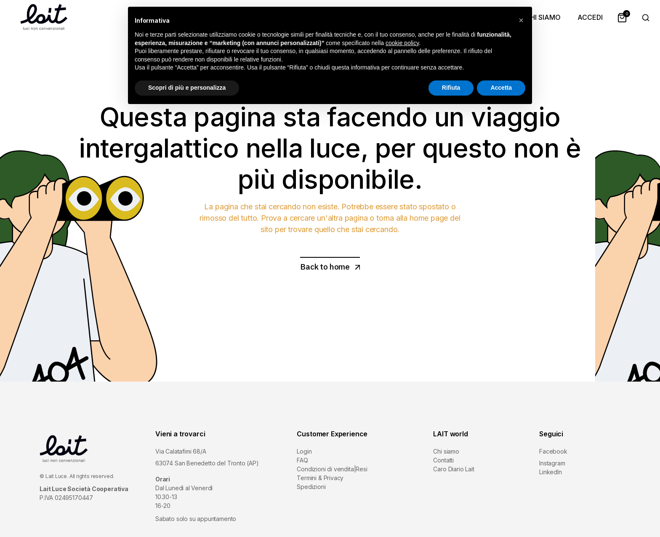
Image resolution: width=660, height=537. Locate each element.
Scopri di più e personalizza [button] (187, 87)
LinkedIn (550, 472)
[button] (521, 20)
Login (304, 451)
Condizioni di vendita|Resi (332, 469)
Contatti (443, 460)
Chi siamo (446, 451)
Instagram (552, 463)
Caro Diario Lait (453, 469)
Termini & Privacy (320, 477)
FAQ (302, 460)
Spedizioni (311, 486)
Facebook (553, 451)
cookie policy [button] (402, 43)
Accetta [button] (501, 87)
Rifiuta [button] (451, 87)
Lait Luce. (56, 476)
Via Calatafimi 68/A (180, 451)
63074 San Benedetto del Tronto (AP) (207, 463)
